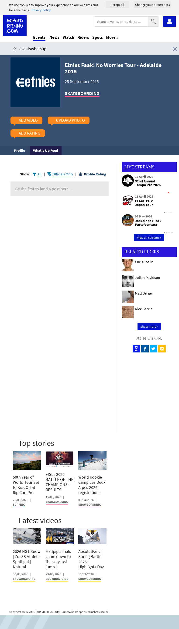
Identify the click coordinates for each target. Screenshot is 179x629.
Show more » (149, 326)
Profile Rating (95, 174)
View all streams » (149, 237)
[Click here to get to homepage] (14, 48)
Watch (68, 37)
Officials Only (62, 174)
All (39, 174)
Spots (97, 37)
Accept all (117, 5)
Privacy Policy (41, 10)
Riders (83, 37)
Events (39, 37)
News (54, 37)
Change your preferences (152, 5)
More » (112, 37)
